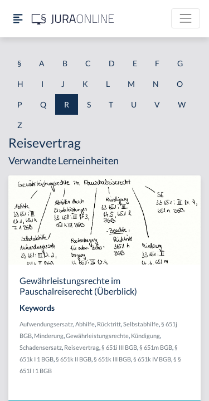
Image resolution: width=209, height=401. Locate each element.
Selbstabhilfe (141, 323)
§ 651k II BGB (73, 359)
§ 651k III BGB (112, 359)
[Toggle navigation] (185, 18)
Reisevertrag (81, 347)
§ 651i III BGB (119, 347)
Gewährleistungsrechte (97, 335)
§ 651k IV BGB (152, 359)
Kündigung (145, 335)
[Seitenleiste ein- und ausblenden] (18, 18)
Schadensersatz (41, 347)
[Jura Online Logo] (73, 18)
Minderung (49, 335)
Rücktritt (109, 323)
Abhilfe (85, 323)
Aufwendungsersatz (46, 323)
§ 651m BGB (155, 347)
